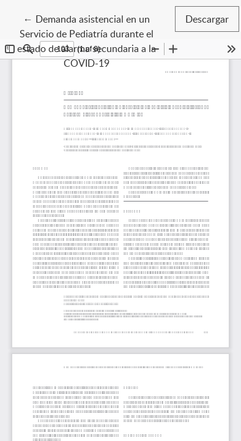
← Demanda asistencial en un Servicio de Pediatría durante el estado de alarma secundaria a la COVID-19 (94, 40)
